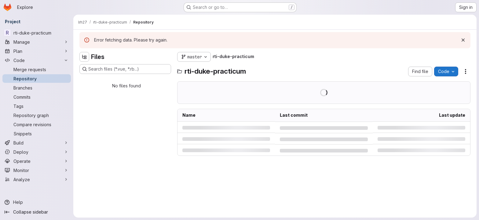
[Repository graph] (36, 115)
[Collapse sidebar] (36, 212)
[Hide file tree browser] (84, 57)
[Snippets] (36, 133)
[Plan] (36, 51)
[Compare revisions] (36, 124)
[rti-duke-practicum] (36, 32)
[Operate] (36, 161)
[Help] (36, 202)
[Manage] (36, 42)
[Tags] (36, 106)
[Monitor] (36, 170)
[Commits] (36, 97)
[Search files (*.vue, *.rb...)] (125, 69)
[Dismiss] (463, 40)
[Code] (36, 60)
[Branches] (36, 87)
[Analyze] (36, 179)
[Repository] (36, 78)
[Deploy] (36, 152)
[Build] (36, 142)
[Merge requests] (36, 69)
